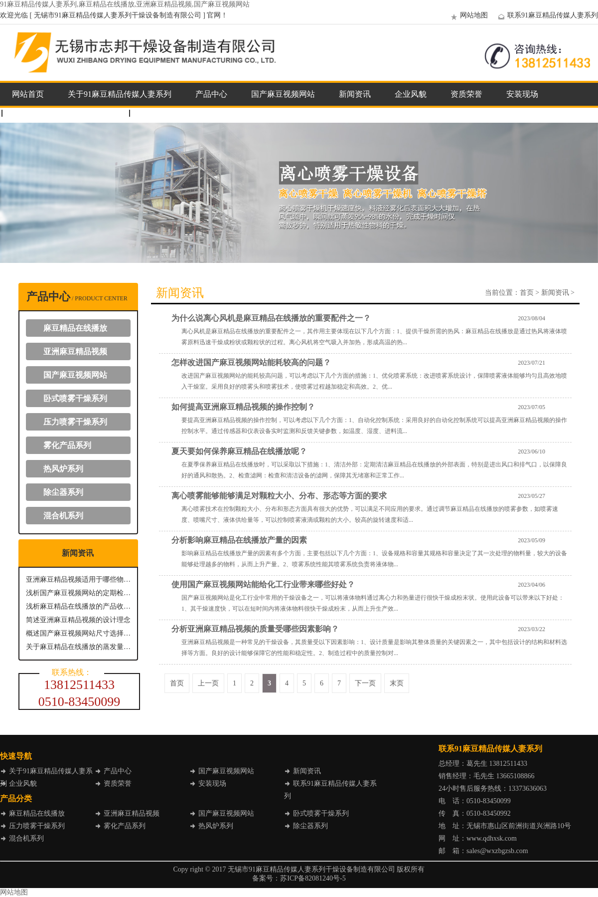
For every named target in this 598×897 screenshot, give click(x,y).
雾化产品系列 (67, 445)
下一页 (365, 683)
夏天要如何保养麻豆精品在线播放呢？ (239, 451)
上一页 (208, 683)
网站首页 (28, 94)
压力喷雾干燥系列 (75, 422)
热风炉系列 (63, 468)
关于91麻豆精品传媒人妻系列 (119, 94)
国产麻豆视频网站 (283, 94)
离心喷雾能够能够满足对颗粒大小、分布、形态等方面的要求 (279, 495)
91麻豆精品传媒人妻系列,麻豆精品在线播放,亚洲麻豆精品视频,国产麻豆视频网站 (125, 4)
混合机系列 (63, 515)
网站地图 (468, 15)
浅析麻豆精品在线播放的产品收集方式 (78, 606)
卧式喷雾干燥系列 (75, 398)
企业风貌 (411, 94)
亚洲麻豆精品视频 (75, 351)
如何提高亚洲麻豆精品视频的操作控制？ (243, 407)
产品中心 (211, 94)
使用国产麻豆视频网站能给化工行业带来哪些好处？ (263, 584)
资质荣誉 (466, 94)
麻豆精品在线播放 (75, 328)
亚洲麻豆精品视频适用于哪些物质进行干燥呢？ (78, 579)
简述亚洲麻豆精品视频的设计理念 (78, 620)
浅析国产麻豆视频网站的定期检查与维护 (78, 593)
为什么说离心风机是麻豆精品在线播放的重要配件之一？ (271, 318)
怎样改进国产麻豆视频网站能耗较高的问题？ (251, 362)
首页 (527, 292)
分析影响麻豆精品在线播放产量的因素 (239, 540)
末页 (397, 683)
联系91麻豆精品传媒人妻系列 (546, 15)
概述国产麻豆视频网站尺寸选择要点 (78, 633)
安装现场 (522, 94)
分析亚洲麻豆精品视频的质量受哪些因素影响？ (255, 629)
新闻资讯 (355, 94)
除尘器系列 (63, 492)
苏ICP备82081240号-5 (312, 878)
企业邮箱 (155, 113)
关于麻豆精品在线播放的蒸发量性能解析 (78, 647)
